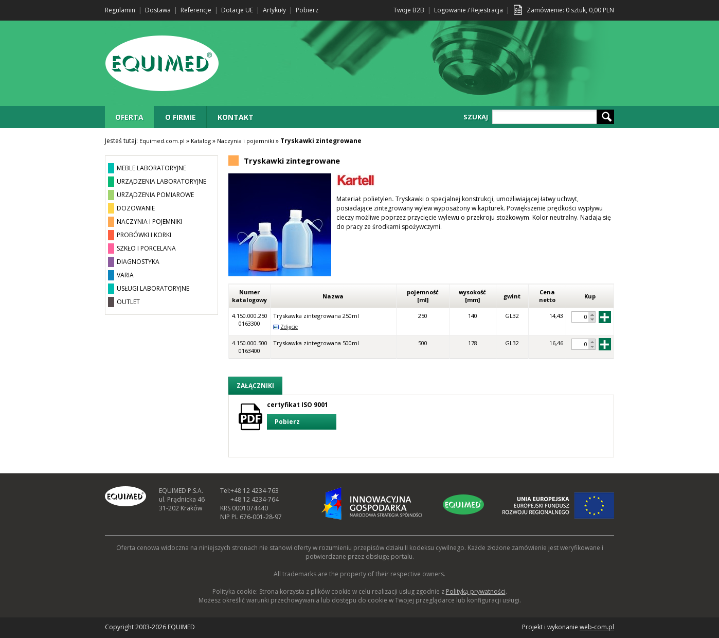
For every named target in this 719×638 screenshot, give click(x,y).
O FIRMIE (180, 117)
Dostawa (158, 10)
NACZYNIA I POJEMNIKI (149, 221)
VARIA (125, 275)
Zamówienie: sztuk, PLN (570, 10)
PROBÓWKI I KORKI (144, 235)
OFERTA (129, 117)
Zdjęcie (289, 326)
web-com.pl (597, 627)
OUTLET (128, 301)
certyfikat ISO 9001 (301, 415)
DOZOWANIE (136, 208)
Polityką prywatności (476, 591)
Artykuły (274, 10)
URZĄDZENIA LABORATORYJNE (161, 181)
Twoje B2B (408, 10)
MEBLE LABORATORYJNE (151, 168)
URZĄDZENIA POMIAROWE (155, 194)
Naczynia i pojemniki (245, 141)
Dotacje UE (237, 10)
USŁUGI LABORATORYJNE (153, 288)
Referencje (196, 10)
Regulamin (120, 10)
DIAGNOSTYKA (138, 261)
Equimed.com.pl (162, 141)
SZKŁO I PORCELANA (146, 248)
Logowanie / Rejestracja (468, 10)
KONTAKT (236, 117)
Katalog (201, 141)
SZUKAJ (475, 116)
